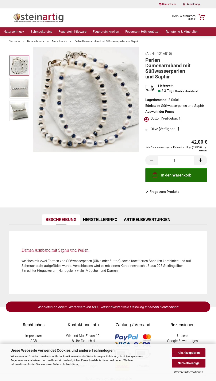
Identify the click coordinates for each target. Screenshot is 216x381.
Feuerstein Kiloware (72, 32)
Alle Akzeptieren (189, 352)
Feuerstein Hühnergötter (142, 32)
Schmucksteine (41, 32)
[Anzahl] (176, 160)
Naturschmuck (14, 32)
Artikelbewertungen (147, 219)
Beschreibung (61, 219)
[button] (151, 160)
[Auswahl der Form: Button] (176, 119)
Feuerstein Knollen (106, 32)
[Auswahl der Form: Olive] (176, 130)
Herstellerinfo (100, 219)
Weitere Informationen (188, 372)
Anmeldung (191, 4)
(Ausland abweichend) (186, 91)
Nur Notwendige (189, 363)
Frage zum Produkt (164, 192)
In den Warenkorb (171, 174)
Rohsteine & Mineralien (182, 32)
